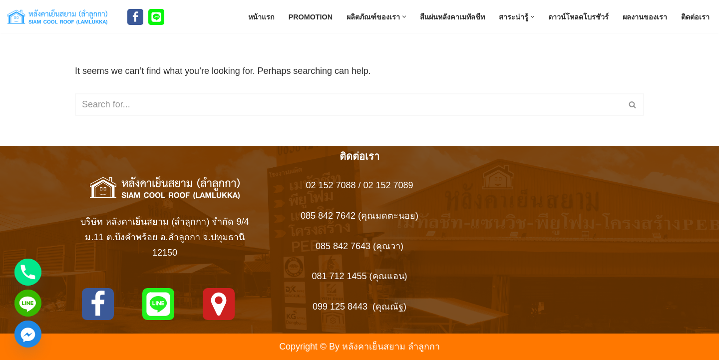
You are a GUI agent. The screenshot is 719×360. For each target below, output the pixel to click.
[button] (404, 16)
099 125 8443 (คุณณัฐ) (359, 307)
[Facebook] (135, 17)
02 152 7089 (388, 186)
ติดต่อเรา (695, 16)
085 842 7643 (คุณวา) (359, 246)
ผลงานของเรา (645, 16)
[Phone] (27, 272)
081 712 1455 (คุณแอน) (359, 276)
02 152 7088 (331, 186)
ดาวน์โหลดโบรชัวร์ (578, 16)
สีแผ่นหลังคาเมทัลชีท (452, 16)
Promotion (310, 16)
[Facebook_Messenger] (27, 334)
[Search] (348, 105)
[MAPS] (219, 304)
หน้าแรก (261, 16)
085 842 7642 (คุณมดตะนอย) (359, 216)
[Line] (156, 17)
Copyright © (303, 347)
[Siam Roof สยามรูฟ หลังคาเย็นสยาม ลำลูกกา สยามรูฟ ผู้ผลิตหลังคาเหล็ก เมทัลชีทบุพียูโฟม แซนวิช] (59, 16)
